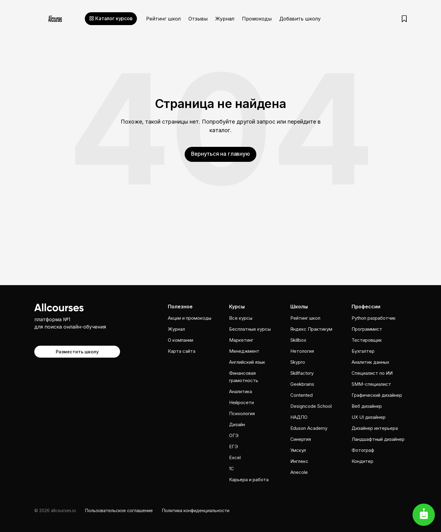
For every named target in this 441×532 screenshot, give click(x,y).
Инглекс (299, 461)
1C (231, 468)
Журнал (224, 19)
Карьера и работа (249, 479)
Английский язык (247, 362)
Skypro (297, 362)
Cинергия (300, 439)
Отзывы (198, 19)
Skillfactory (302, 373)
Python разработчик (374, 318)
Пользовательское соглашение (119, 510)
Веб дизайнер (367, 406)
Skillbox (298, 340)
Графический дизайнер (377, 395)
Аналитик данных (370, 362)
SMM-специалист (371, 384)
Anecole (299, 472)
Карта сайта (181, 351)
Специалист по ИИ (372, 373)
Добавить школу (300, 19)
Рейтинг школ (163, 19)
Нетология (302, 351)
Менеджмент (244, 351)
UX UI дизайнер (369, 417)
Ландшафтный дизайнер (378, 439)
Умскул (298, 450)
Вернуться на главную (220, 154)
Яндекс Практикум (311, 329)
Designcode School (311, 406)
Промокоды (257, 19)
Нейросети (241, 402)
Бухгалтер (363, 351)
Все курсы (240, 318)
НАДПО (298, 417)
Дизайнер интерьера (375, 428)
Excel (235, 457)
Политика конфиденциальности (195, 510)
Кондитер (362, 461)
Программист (367, 329)
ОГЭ (234, 435)
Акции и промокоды (189, 318)
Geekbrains (302, 384)
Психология (242, 413)
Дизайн (237, 424)
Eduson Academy (308, 428)
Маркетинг (241, 340)
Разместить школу (77, 350)
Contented (301, 395)
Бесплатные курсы (250, 329)
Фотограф (363, 450)
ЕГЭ (233, 446)
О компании (180, 340)
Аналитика (240, 391)
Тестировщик (367, 340)
